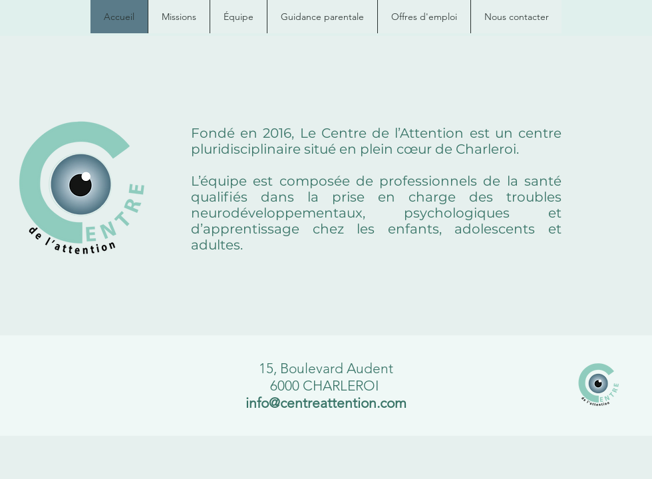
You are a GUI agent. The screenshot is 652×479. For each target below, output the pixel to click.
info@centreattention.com (326, 403)
